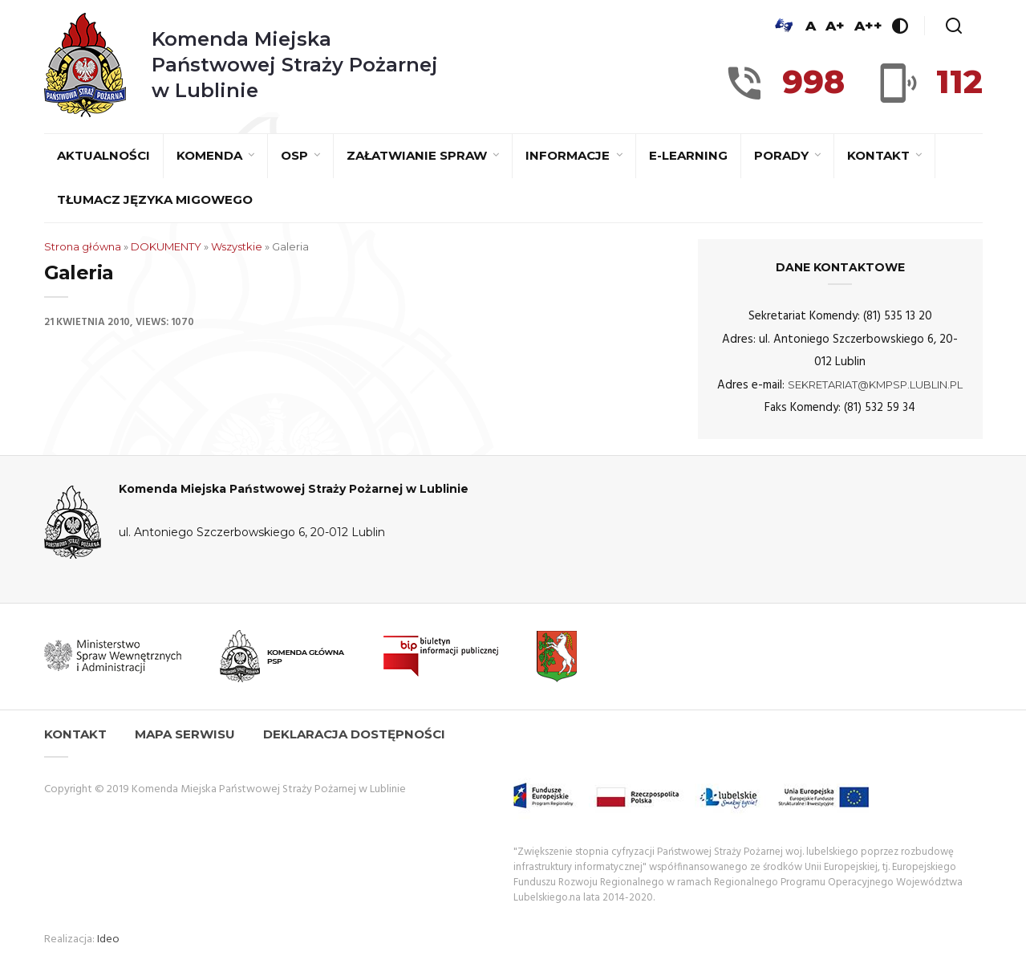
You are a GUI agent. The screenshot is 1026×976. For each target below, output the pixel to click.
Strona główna (82, 246)
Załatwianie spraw (418, 155)
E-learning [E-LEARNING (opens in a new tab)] (688, 155)
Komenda (210, 155)
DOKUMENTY (166, 246)
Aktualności (103, 155)
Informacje (569, 155)
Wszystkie (236, 246)
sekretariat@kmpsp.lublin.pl (875, 384)
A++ (868, 26)
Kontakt (880, 155)
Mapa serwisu (185, 734)
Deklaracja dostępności (354, 734)
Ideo (108, 939)
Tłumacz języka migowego (155, 199)
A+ (835, 26)
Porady (783, 155)
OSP (296, 155)
